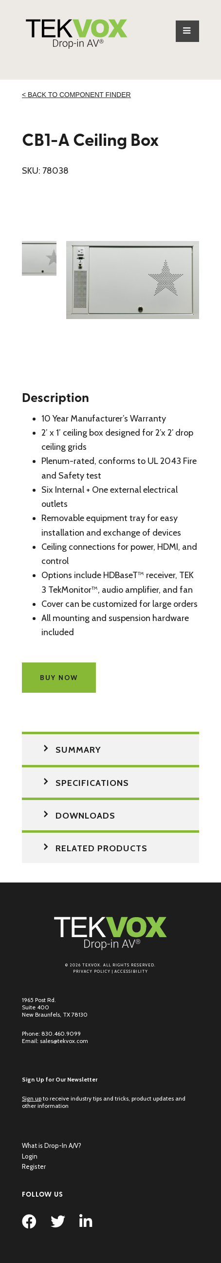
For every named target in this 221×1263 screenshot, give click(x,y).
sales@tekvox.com (64, 1040)
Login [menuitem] (29, 1156)
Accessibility (131, 971)
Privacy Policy (91, 971)
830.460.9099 (61, 1033)
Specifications (92, 783)
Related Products (101, 848)
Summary (78, 749)
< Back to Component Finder (76, 95)
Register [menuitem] (34, 1166)
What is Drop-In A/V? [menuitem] (51, 1145)
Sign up (31, 1098)
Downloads (85, 815)
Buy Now (59, 677)
